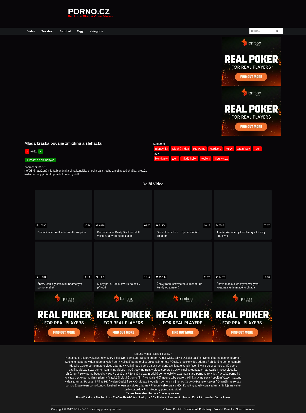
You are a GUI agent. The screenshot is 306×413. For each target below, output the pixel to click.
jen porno (162, 381)
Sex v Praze (222, 397)
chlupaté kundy (180, 365)
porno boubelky (95, 373)
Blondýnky (161, 148)
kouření (205, 158)
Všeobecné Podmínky (198, 409)
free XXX (132, 381)
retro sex (235, 381)
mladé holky (189, 158)
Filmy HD (102, 381)
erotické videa (188, 361)
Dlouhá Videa (180, 148)
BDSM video (153, 369)
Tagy (80, 31)
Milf (189, 377)
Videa (31, 31)
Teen (257, 148)
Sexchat (65, 31)
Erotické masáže (202, 397)
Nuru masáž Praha (178, 397)
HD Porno (199, 148)
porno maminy (103, 369)
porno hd (234, 373)
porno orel (137, 361)
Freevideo (141, 393)
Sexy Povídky (161, 353)
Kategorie (96, 31)
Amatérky (164, 393)
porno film (136, 377)
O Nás (167, 409)
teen (174, 158)
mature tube (168, 377)
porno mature (96, 365)
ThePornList (103, 397)
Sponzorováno (245, 409)
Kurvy (229, 148)
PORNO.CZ (90, 14)
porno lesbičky (168, 373)
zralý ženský (130, 373)
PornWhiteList (84, 397)
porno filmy (90, 377)
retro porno (141, 365)
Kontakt (177, 409)
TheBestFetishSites (125, 397)
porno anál (167, 389)
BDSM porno (213, 365)
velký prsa (203, 385)
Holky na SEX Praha (152, 397)
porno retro (203, 373)
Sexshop (47, 31)
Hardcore (215, 148)
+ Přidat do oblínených (40, 160)
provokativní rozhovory (99, 357)
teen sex (125, 385)
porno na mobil (232, 361)
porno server (221, 357)
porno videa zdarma (93, 361)
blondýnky (161, 158)
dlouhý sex (221, 158)
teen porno (90, 385)
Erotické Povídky (223, 409)
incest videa (226, 369)
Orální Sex (243, 148)
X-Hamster (200, 381)
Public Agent (189, 369)
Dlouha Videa (142, 353)
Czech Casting (232, 377)
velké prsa (167, 385)
